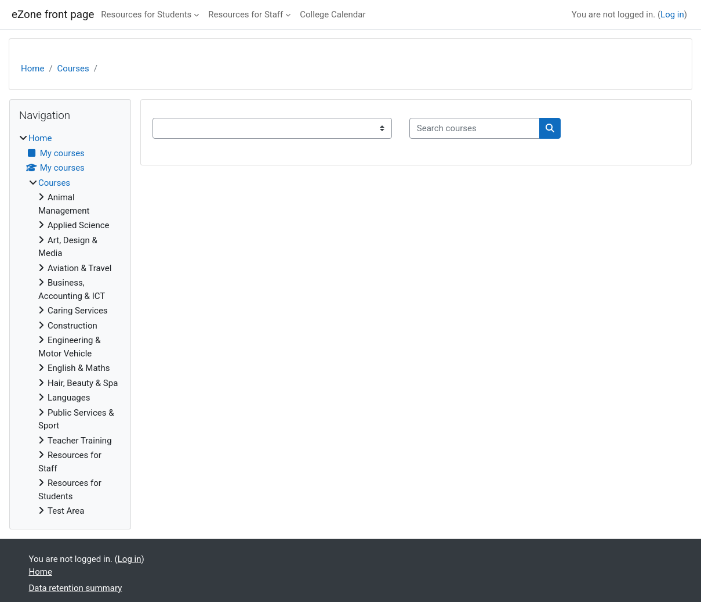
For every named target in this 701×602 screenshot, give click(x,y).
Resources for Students (146, 14)
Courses (73, 68)
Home (32, 68)
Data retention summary (75, 588)
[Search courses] (474, 128)
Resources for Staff (245, 14)
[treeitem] (70, 325)
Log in (672, 14)
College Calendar (332, 14)
